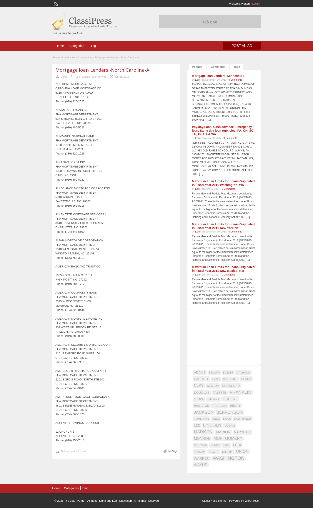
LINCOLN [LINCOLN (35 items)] (212, 425)
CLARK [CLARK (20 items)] (246, 379)
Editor (64, 76)
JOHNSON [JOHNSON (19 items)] (201, 418)
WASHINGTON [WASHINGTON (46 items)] (229, 458)
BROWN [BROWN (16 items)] (214, 372)
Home (60, 46)
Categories (76, 46)
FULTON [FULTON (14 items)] (199, 399)
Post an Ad (241, 46)
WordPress (252, 500)
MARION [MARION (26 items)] (223, 432)
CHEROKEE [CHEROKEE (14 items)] (230, 379)
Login (255, 3)
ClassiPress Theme (214, 500)
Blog (93, 46)
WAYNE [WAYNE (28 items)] (200, 465)
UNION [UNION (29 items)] (242, 451)
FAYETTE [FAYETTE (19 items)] (219, 392)
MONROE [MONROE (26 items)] (202, 439)
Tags (237, 66)
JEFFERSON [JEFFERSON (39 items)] (230, 412)
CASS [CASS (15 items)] (216, 379)
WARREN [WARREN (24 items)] (201, 458)
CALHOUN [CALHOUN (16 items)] (243, 372)
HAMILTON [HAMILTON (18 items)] (201, 405)
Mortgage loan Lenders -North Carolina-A (102, 69)
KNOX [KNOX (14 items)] (216, 418)
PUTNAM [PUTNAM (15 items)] (199, 451)
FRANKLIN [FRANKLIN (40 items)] (240, 392)
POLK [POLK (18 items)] (237, 445)
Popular (197, 66)
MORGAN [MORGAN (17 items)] (200, 445)
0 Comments (235, 79)
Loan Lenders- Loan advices (77, 57)
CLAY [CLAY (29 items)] (199, 385)
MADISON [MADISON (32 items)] (203, 432)
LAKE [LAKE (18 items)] (227, 418)
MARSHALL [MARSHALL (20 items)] (242, 432)
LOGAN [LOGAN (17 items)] (230, 425)
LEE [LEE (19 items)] (197, 425)
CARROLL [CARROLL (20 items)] (201, 379)
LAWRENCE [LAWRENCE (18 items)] (242, 418)
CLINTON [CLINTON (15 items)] (213, 385)
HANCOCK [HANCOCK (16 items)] (220, 405)
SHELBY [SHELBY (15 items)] (227, 451)
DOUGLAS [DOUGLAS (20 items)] (202, 392)
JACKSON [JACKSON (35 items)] (204, 412)
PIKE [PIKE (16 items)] (226, 445)
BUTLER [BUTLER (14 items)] (228, 372)
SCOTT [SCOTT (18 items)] (214, 451)
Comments (218, 66)
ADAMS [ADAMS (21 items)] (199, 372)
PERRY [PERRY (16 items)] (215, 445)
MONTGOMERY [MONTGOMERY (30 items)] (228, 438)
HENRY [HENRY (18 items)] (235, 405)
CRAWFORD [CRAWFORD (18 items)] (231, 385)
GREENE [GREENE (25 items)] (230, 399)
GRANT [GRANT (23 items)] (213, 399)
